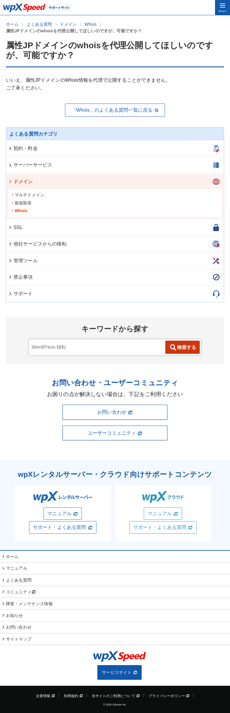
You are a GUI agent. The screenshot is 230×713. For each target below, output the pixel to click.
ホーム (12, 556)
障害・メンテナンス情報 (29, 603)
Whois (19, 210)
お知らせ (14, 615)
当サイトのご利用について (116, 696)
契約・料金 (23, 148)
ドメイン (20, 181)
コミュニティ (21, 591)
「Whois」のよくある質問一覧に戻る (115, 110)
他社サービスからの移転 (37, 243)
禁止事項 (20, 277)
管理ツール (23, 260)
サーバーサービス (30, 164)
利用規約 (73, 696)
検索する (182, 347)
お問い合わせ (115, 412)
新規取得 (21, 203)
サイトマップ (18, 639)
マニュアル (62, 513)
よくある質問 (18, 580)
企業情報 (45, 696)
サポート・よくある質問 (63, 527)
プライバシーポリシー (169, 696)
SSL (15, 227)
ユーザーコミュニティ (115, 433)
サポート (20, 293)
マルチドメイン (27, 194)
